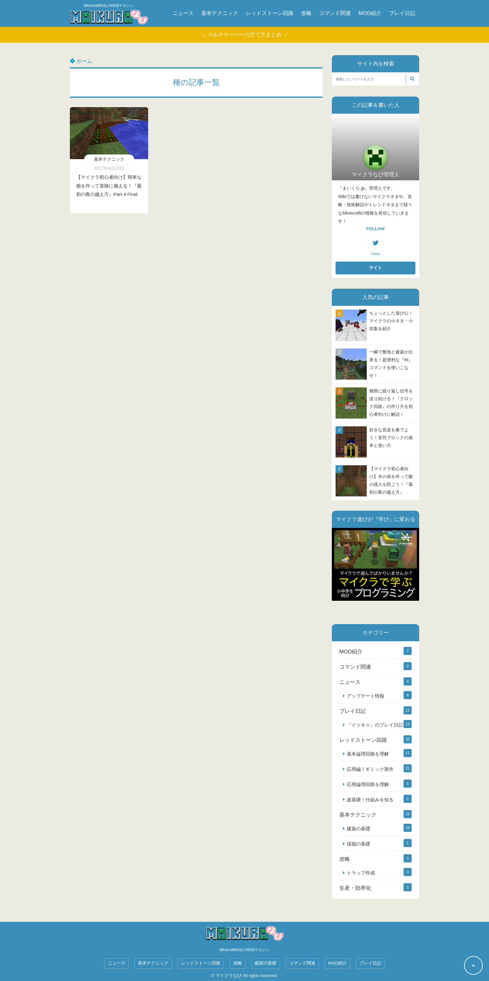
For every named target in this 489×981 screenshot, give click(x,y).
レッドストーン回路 (269, 13)
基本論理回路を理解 (368, 753)
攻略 (306, 13)
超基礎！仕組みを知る (370, 799)
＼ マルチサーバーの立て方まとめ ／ (244, 35)
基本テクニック (219, 13)
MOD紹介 (369, 13)
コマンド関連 (335, 13)
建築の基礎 (358, 828)
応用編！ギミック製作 (370, 769)
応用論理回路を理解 (368, 784)
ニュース (183, 13)
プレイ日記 (402, 13)
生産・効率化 (355, 888)
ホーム (81, 61)
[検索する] (412, 79)
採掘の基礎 (358, 843)
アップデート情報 (365, 696)
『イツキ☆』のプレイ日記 (375, 724)
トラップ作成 (361, 872)
